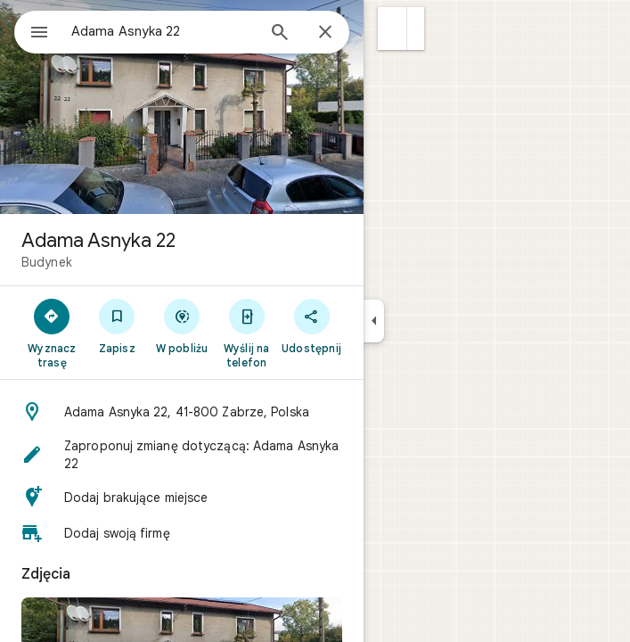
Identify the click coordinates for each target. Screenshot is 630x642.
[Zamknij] (325, 33)
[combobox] (163, 31)
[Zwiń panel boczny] (374, 321)
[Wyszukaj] (279, 34)
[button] (392, 28)
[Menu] (39, 34)
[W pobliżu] (182, 325)
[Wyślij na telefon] (246, 332)
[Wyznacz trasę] (52, 332)
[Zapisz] (117, 325)
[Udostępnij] (311, 325)
